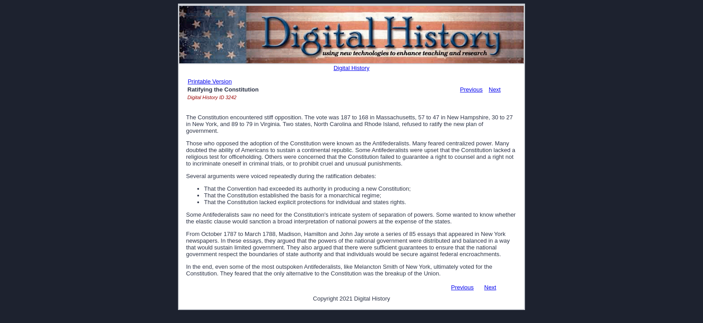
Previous (471, 89)
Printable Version (210, 81)
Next (495, 89)
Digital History (351, 68)
